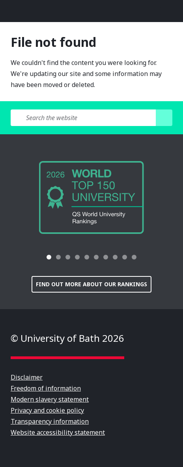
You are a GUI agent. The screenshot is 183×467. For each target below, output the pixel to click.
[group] (91, 197)
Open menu (15, 11)
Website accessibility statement (58, 432)
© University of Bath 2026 (67, 338)
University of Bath (91, 11)
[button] (29, 257)
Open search (167, 11)
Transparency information (50, 421)
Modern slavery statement (50, 399)
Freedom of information (46, 388)
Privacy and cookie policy (47, 410)
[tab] (49, 257)
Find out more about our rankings (91, 284)
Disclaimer (27, 377)
